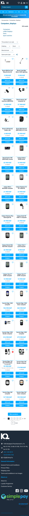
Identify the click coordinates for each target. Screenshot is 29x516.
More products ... (14, 414)
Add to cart (7, 80)
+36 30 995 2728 (8, 455)
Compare (7, 83)
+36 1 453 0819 (8, 452)
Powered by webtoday (24, 515)
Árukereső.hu (23, 506)
